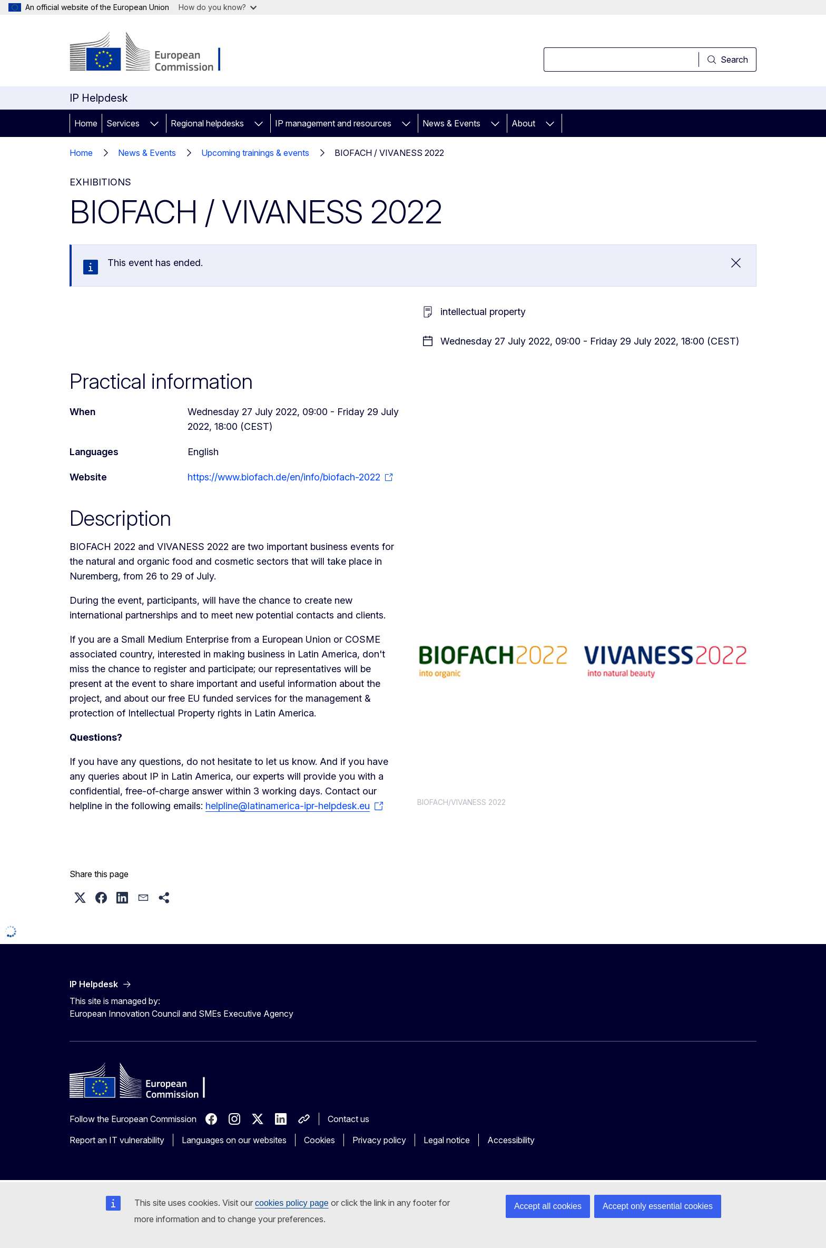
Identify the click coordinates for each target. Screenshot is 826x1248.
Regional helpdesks (207, 123)
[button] (80, 897)
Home (85, 123)
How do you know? (218, 7)
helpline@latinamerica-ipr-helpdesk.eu (287, 805)
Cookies (319, 1140)
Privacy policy (379, 1140)
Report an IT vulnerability (117, 1140)
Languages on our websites (234, 1140)
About (523, 123)
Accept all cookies (548, 1206)
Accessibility (511, 1140)
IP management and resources (333, 123)
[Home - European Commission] (155, 53)
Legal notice (447, 1140)
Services (123, 123)
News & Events (451, 123)
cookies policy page (292, 1202)
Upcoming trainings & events (255, 153)
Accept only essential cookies (658, 1206)
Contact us (348, 1119)
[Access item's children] (154, 123)
